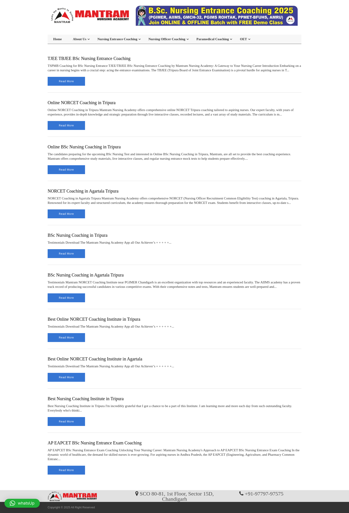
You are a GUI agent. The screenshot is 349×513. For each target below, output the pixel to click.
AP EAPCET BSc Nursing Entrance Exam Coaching (95, 442)
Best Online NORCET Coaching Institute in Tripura (94, 319)
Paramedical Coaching (213, 39)
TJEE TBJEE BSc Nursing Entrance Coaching (89, 58)
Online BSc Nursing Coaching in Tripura (84, 146)
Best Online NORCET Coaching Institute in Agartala (95, 358)
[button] (22, 503)
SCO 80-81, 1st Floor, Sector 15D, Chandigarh (177, 496)
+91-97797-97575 (264, 493)
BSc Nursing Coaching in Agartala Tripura (86, 274)
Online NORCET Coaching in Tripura (82, 102)
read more (66, 81)
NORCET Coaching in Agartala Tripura (83, 191)
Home (57, 39)
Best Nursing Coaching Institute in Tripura (86, 398)
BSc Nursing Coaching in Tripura (78, 235)
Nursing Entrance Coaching (117, 39)
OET (243, 39)
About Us (79, 39)
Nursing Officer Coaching (166, 39)
